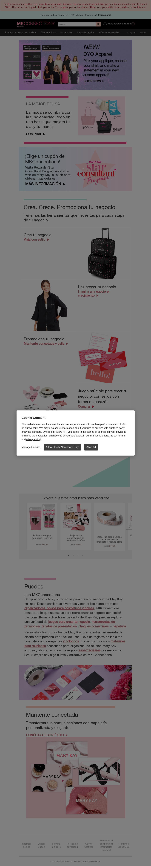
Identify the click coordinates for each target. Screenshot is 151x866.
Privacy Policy (33, 439)
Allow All (91, 447)
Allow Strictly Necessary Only (62, 447)
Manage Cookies (31, 447)
